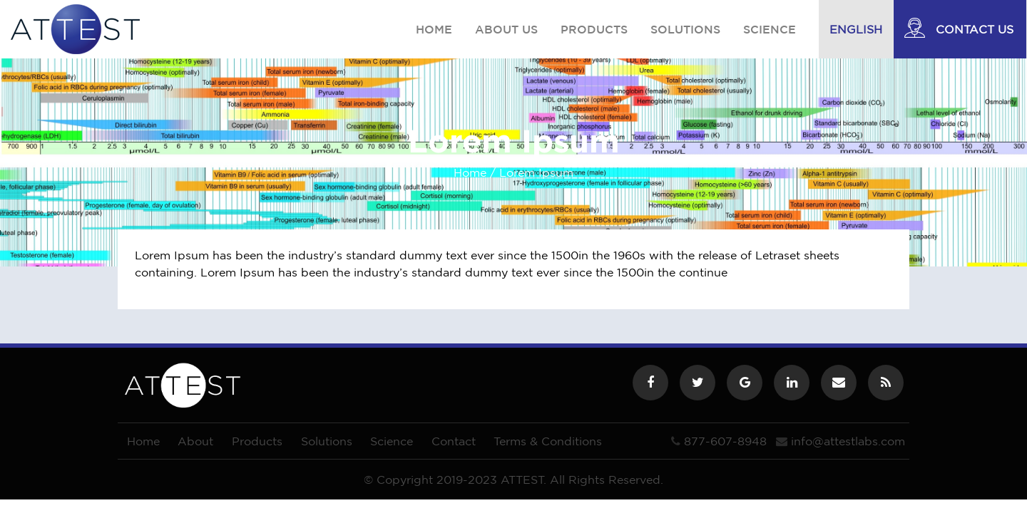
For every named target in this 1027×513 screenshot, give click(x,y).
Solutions (685, 29)
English (855, 29)
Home (434, 29)
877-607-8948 (725, 441)
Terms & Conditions (548, 441)
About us (506, 29)
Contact (453, 441)
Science (769, 29)
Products (594, 29)
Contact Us (974, 29)
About (195, 441)
